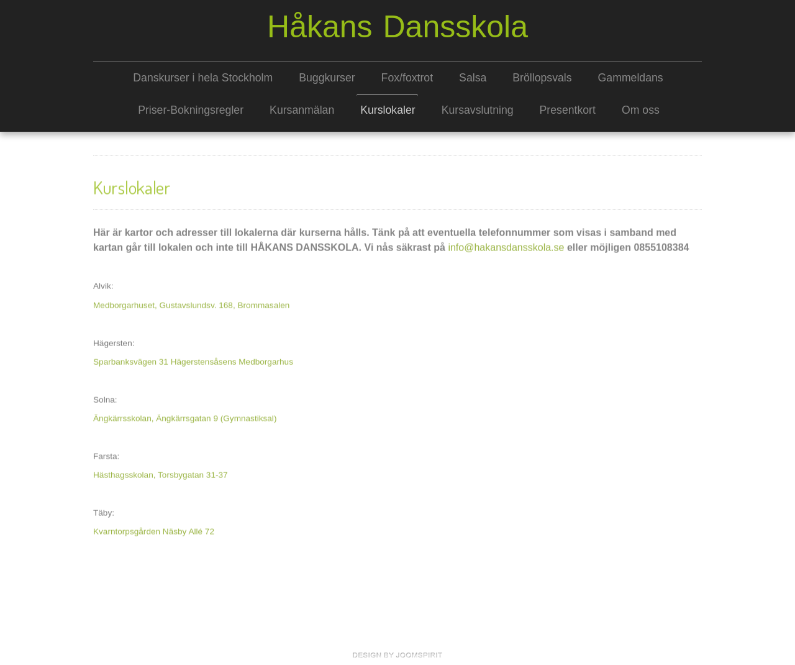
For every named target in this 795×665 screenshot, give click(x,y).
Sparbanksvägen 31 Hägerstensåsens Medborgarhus (193, 360)
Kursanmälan (302, 110)
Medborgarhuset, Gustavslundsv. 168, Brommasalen (191, 304)
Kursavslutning (478, 110)
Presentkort (568, 110)
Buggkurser (327, 77)
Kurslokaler (387, 110)
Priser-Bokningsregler (190, 110)
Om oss (641, 110)
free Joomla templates (397, 655)
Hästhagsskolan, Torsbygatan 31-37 (160, 474)
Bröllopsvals (541, 77)
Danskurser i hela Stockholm (203, 77)
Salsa (472, 77)
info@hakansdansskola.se (506, 246)
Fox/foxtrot (407, 77)
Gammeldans (630, 77)
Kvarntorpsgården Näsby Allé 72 (153, 530)
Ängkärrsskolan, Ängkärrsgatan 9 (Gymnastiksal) (184, 417)
